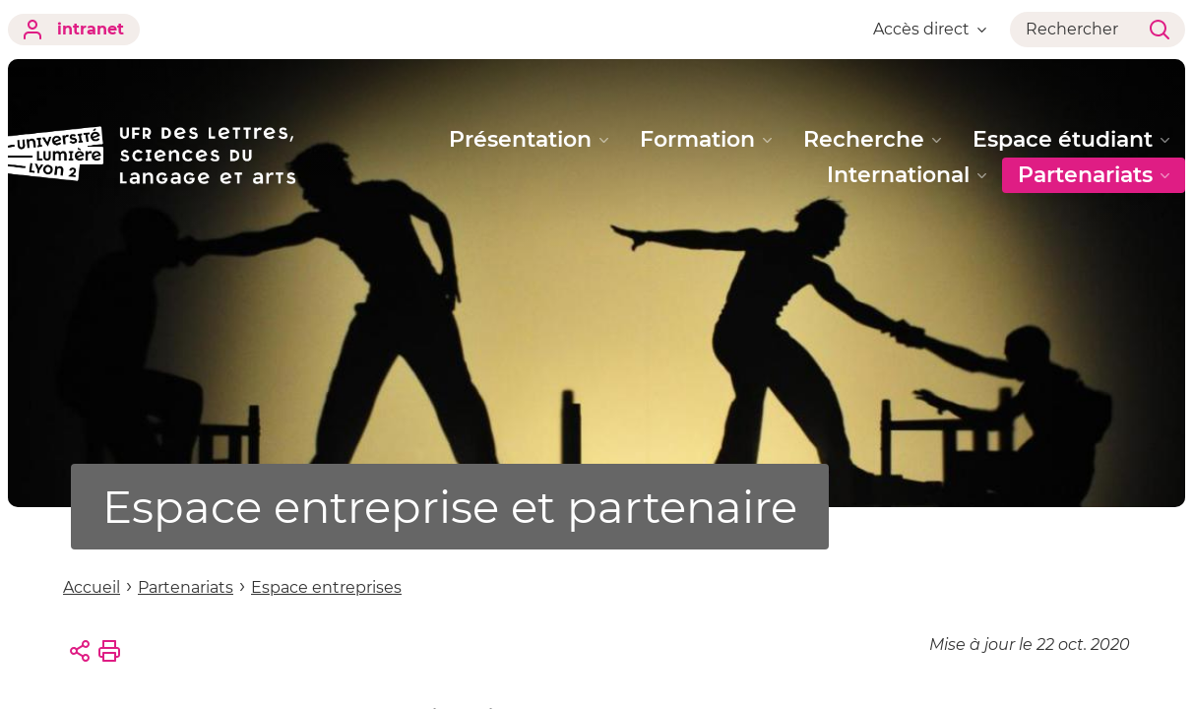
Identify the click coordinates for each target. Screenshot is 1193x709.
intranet (74, 29)
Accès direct (929, 29)
